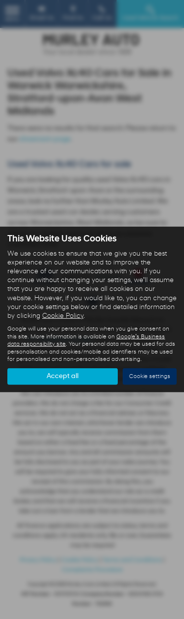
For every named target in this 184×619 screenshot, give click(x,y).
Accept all (63, 376)
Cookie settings (149, 377)
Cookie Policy (62, 316)
